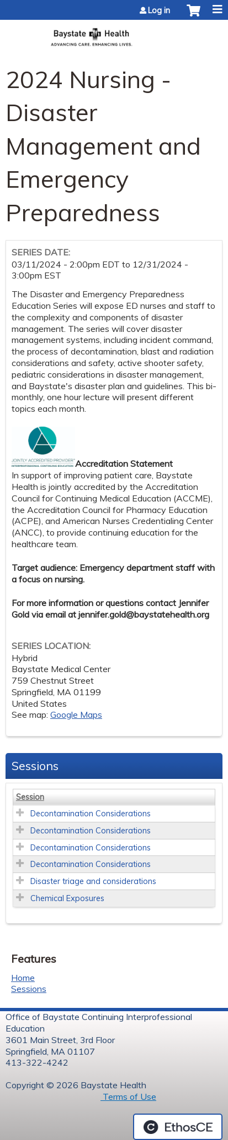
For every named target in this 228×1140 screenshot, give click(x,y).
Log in (159, 10)
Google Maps (76, 714)
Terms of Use (128, 1096)
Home (23, 977)
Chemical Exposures (67, 898)
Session (30, 797)
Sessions (28, 988)
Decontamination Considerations (90, 814)
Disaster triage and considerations (93, 881)
